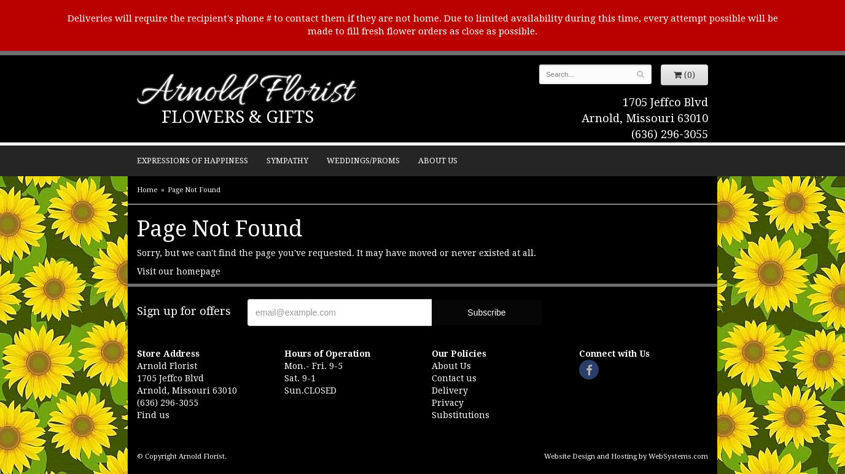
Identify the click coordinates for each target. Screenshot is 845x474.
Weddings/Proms (363, 160)
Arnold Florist (245, 93)
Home (147, 190)
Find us (153, 415)
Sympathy (287, 160)
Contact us (454, 378)
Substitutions (460, 415)
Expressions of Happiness (192, 160)
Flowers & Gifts (238, 117)
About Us (438, 160)
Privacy (448, 403)
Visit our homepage (178, 271)
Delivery (450, 390)
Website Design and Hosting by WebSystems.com (626, 456)
